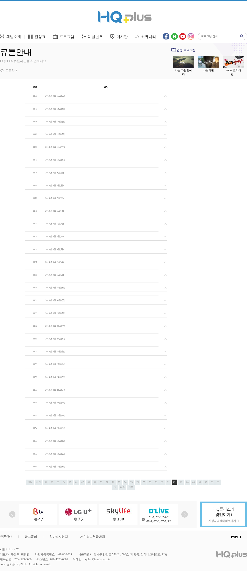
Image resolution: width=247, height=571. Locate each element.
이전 (38, 482)
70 (101, 482)
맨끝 (130, 487)
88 (212, 482)
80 (162, 482)
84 (187, 482)
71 (107, 482)
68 (88, 482)
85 (193, 482)
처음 (30, 482)
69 (95, 482)
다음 (122, 487)
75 (131, 482)
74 (125, 482)
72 (113, 482)
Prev (12, 514)
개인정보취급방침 (92, 536)
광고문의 (31, 536)
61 (46, 482)
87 (206, 482)
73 (119, 482)
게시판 (119, 36)
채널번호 (92, 36)
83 (181, 482)
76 (137, 482)
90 (115, 487)
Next (184, 514)
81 (168, 482)
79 (156, 482)
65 (70, 482)
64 (64, 482)
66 (76, 482)
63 (58, 482)
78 (150, 482)
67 (82, 482)
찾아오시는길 (58, 536)
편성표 (37, 36)
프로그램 (63, 36)
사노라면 (208, 70)
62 (52, 482)
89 (218, 482)
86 (200, 482)
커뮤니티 (145, 36)
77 (144, 482)
